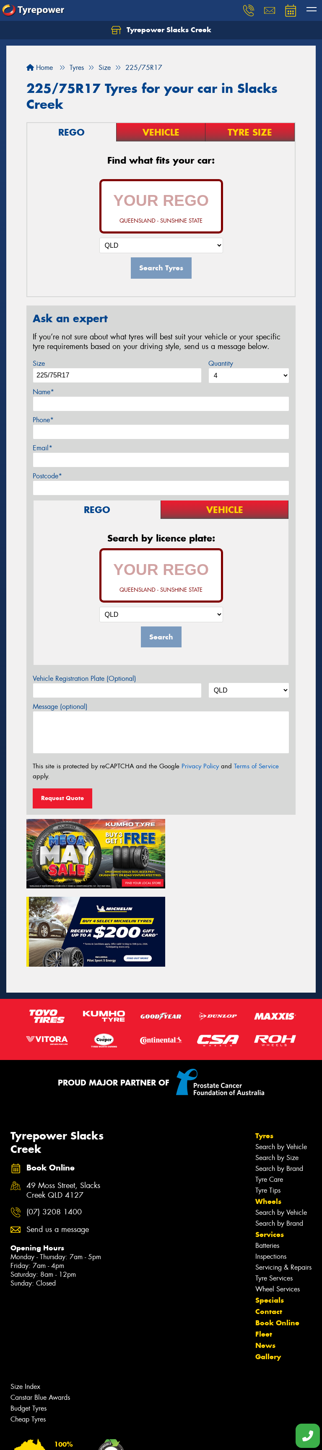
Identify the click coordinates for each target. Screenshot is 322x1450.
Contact (268, 1229)
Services (269, 1152)
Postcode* (47, 476)
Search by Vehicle (281, 1065)
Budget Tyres (28, 1326)
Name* (43, 392)
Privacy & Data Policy (59, 1436)
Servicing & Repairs (283, 1185)
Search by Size (277, 1076)
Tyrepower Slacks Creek (161, 30)
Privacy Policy (200, 766)
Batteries (267, 1164)
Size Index (25, 1305)
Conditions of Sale (111, 1436)
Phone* (43, 420)
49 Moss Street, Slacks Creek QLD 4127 (63, 1108)
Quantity (220, 363)
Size (39, 363)
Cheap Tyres (28, 1337)
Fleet (263, 1252)
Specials (269, 1218)
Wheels (268, 1119)
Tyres (264, 1054)
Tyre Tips (267, 1108)
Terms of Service (256, 766)
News (265, 1263)
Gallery (268, 1275)
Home (39, 67)
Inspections (270, 1174)
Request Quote (62, 798)
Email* (42, 448)
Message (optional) (60, 706)
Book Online (277, 1241)
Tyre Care (269, 1097)
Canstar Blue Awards (40, 1315)
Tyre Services (274, 1196)
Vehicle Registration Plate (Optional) (84, 678)
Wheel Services (277, 1207)
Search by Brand (279, 1087)
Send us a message (57, 1147)
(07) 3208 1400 (54, 1130)
